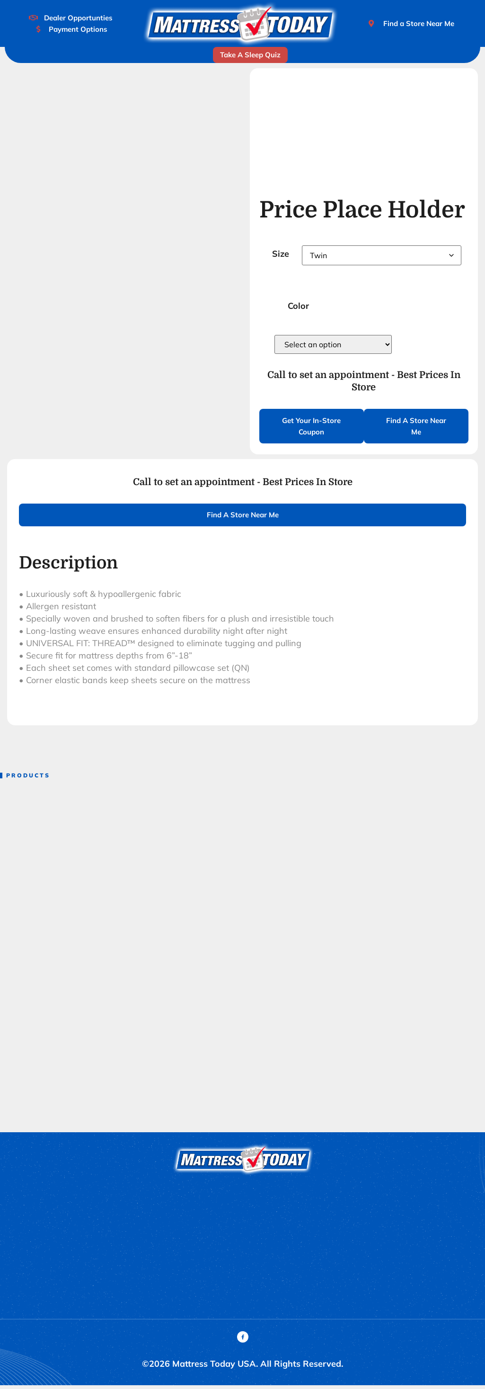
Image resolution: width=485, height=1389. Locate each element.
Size (280, 253)
